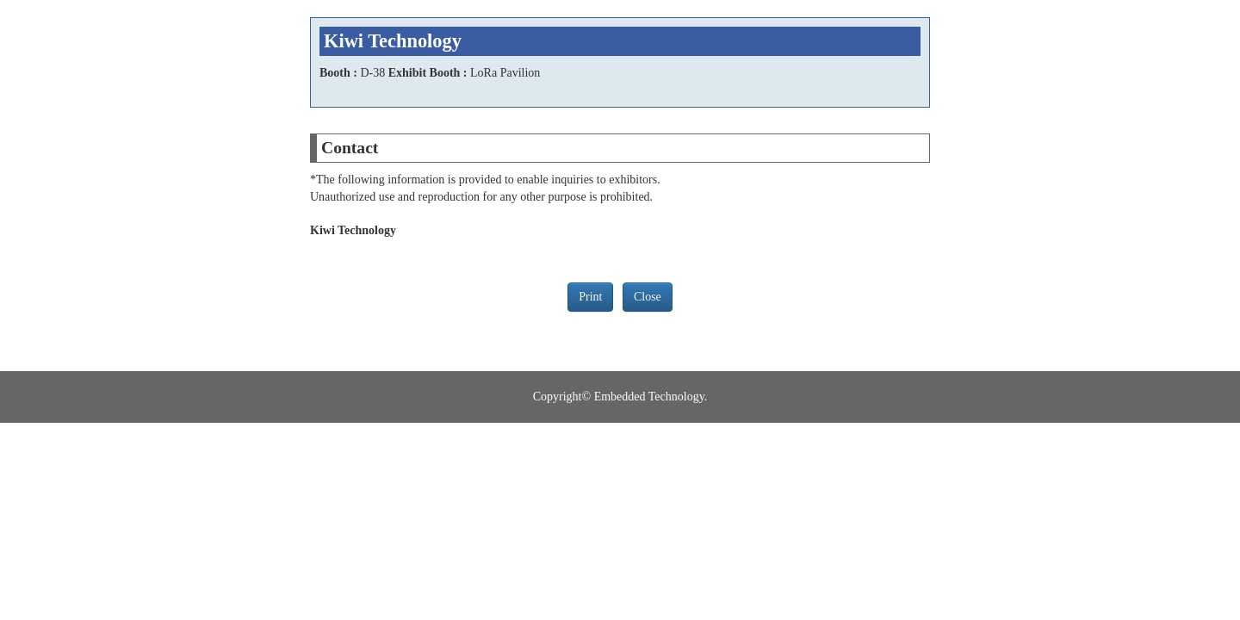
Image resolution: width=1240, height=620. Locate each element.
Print (590, 296)
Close (647, 296)
